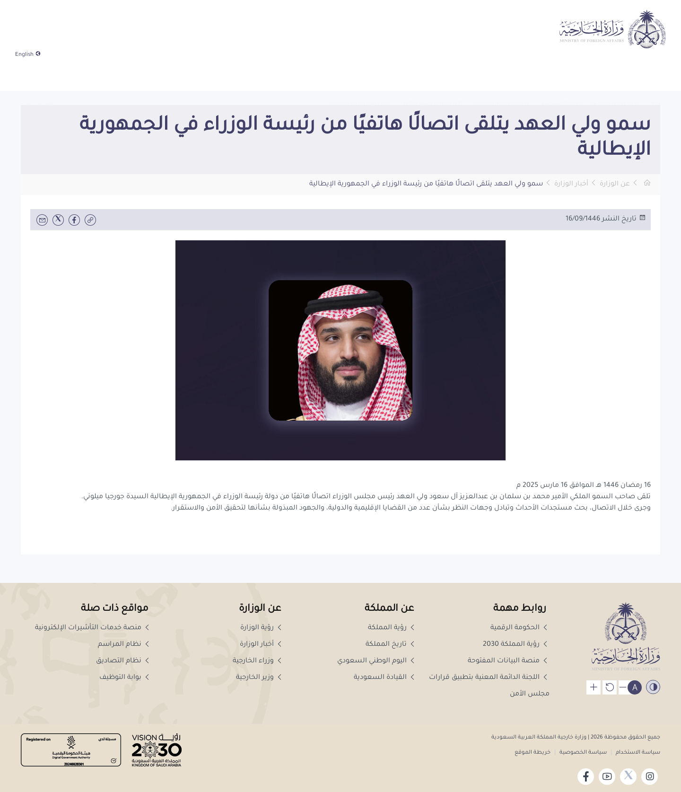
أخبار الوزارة (571, 184)
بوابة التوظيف (125, 678)
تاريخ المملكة (391, 645)
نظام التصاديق (123, 661)
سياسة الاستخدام (637, 753)
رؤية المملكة (392, 628)
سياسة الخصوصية (583, 753)
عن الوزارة (615, 184)
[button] (24, 76)
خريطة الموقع (532, 753)
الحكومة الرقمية (520, 628)
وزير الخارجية (260, 678)
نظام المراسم (124, 645)
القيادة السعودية (385, 678)
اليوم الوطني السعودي (377, 661)
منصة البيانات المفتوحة (509, 661)
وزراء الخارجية (258, 661)
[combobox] (43, 76)
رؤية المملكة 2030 (516, 645)
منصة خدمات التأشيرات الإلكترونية (93, 628)
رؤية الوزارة (262, 628)
